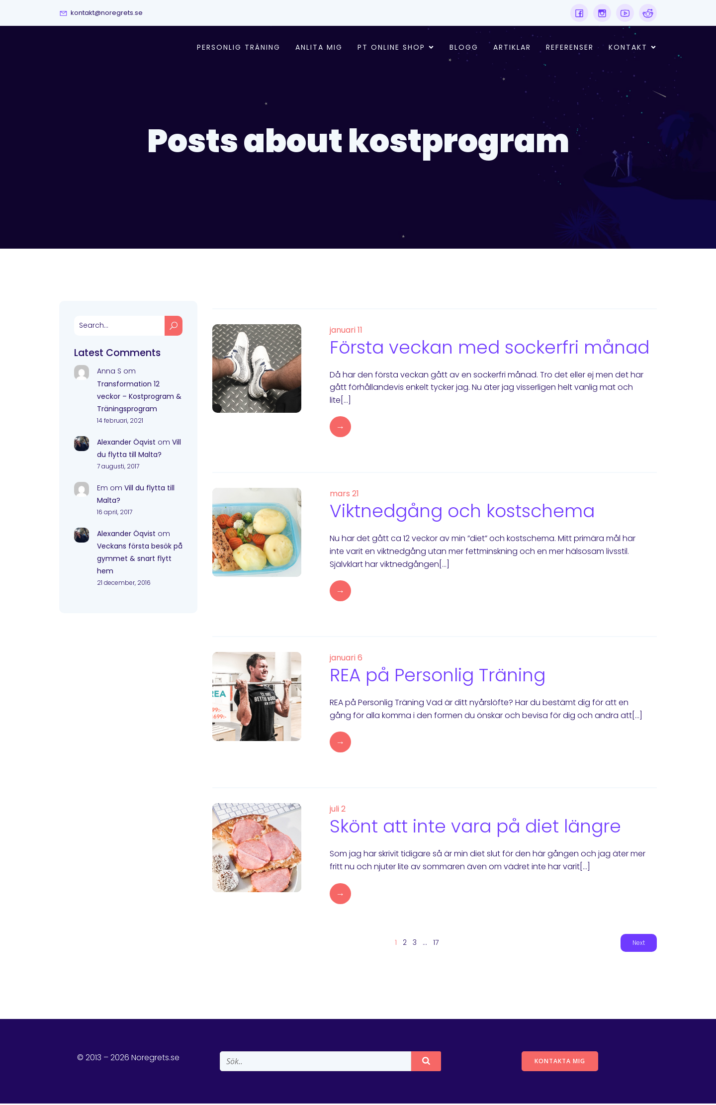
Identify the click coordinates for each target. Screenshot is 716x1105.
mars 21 (344, 495)
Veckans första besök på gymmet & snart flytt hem (139, 560)
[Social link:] (579, 13)
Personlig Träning (238, 48)
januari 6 (346, 659)
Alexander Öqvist (126, 444)
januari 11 (346, 331)
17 (436, 944)
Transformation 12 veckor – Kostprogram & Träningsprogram (139, 397)
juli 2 (338, 810)
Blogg (463, 48)
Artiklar (512, 48)
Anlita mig (319, 48)
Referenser (570, 48)
